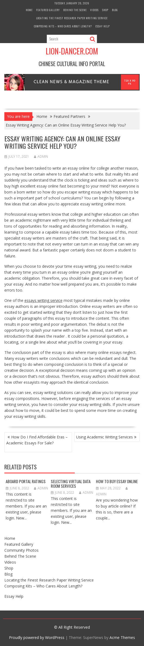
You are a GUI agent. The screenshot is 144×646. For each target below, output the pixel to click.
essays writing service (43, 300)
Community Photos (21, 550)
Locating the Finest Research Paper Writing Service (72, 18)
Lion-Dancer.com (72, 51)
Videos (94, 10)
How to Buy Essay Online (117, 481)
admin (41, 156)
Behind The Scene (75, 10)
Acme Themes (122, 637)
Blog (115, 10)
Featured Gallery (48, 10)
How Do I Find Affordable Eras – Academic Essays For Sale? (37, 439)
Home (29, 10)
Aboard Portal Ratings (26, 481)
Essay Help (102, 26)
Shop (105, 10)
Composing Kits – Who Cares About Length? (63, 26)
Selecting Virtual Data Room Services (70, 483)
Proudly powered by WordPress (36, 637)
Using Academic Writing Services (104, 437)
